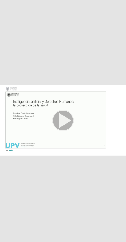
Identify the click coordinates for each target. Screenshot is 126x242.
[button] (63, 121)
